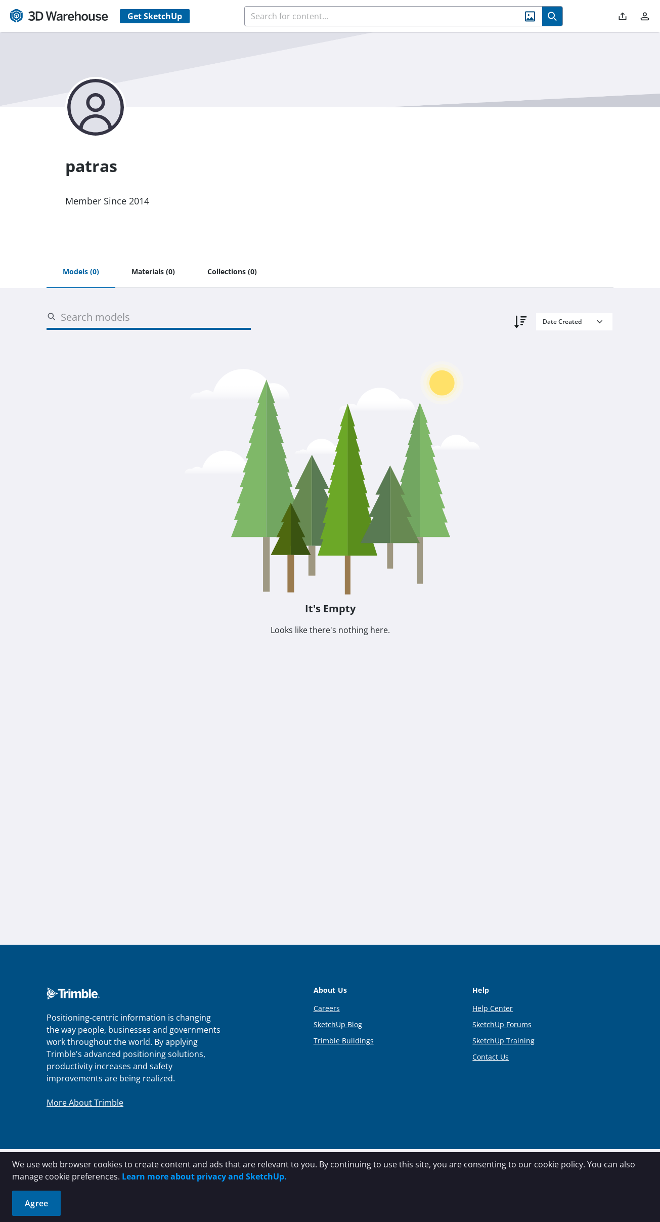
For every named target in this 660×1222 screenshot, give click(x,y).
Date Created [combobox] (562, 321)
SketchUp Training (503, 1040)
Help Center (492, 1008)
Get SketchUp (154, 16)
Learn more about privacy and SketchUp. (204, 1176)
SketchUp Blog (338, 1024)
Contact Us (490, 1057)
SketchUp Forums (502, 1024)
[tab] (81, 272)
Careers (327, 1008)
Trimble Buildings (344, 1040)
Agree (36, 1203)
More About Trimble (85, 1102)
